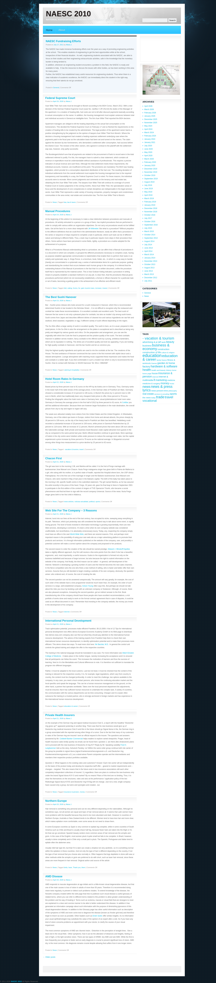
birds (66, 867)
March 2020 (149, 159)
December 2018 (150, 208)
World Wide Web (77, 534)
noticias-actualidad (81, 501)
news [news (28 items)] (146, 387)
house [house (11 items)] (155, 373)
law (65, 202)
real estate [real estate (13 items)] (148, 393)
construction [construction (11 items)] (163, 349)
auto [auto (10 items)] (164, 342)
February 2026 (150, 113)
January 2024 (149, 139)
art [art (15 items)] (159, 341)
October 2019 (149, 175)
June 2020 (148, 149)
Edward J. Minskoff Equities (119, 549)
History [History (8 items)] (168, 370)
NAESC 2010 (68, 14)
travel (82, 449)
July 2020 (148, 146)
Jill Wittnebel (93, 229)
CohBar (125, 402)
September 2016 (151, 225)
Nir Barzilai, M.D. (101, 644)
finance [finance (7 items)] (164, 360)
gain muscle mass (87, 288)
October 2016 (149, 221)
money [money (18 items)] (165, 383)
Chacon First (53, 458)
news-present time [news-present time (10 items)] (159, 391)
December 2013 (150, 261)
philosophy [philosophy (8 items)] (172, 391)
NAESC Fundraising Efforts (63, 41)
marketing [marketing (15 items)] (161, 379)
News (55, 202)
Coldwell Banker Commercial (71, 739)
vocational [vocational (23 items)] (149, 400)
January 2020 (149, 165)
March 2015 (149, 231)
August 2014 (149, 241)
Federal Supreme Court (60, 98)
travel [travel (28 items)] (169, 397)
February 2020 (150, 162)
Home (49, 30)
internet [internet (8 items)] (155, 377)
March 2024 (149, 132)
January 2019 (149, 205)
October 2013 (149, 264)
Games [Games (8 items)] (154, 363)
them (83, 867)
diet (65, 288)
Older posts (49, 957)
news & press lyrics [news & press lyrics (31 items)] (157, 388)
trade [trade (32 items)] (160, 397)
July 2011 (148, 281)
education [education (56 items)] (152, 355)
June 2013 (148, 271)
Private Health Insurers (60, 715)
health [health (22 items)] (146, 369)
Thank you (77, 867)
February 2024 (150, 136)
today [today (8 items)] (153, 398)
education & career (71, 706)
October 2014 (149, 235)
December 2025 (150, 119)
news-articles (69, 501)
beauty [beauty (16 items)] (170, 341)
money (82, 792)
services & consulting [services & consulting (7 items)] (161, 394)
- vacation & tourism (71, 449)
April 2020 (148, 156)
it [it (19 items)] (154, 379)
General (56, 87)
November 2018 (150, 212)
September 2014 (151, 238)
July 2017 (148, 218)
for (79, 288)
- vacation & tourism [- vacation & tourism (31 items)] (158, 338)
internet (66, 612)
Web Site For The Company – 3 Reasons (71, 510)
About (61, 30)
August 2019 (149, 182)
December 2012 (150, 278)
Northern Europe (56, 800)
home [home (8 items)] (174, 370)
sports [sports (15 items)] (173, 393)
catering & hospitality (71, 370)
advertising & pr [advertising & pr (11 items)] (150, 342)
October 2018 (149, 215)
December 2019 (150, 169)
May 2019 (148, 192)
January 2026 (149, 116)
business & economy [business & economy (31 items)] (156, 347)
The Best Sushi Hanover (60, 297)
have (70, 867)
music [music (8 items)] (172, 383)
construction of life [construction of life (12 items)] (151, 352)
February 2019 (150, 202)
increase (98, 288)
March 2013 (149, 274)
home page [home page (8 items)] (146, 373)
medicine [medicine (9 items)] (171, 380)
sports (98, 501)
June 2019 (148, 189)
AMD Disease (53, 876)
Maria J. (69, 45)
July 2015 (148, 228)
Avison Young (87, 586)
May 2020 (148, 152)
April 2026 (148, 106)
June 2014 (148, 248)
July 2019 (148, 185)
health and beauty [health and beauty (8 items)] (158, 370)
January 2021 (149, 142)
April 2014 (148, 251)
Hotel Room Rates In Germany (64, 378)
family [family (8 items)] (159, 360)
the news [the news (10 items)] (146, 397)
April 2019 (148, 195)
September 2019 (151, 179)
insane (104, 288)
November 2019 (150, 172)
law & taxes (71, 202)
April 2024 (148, 129)
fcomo (75, 288)
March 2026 (149, 109)
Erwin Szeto (97, 916)
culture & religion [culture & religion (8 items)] (168, 352)
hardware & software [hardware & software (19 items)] (164, 366)
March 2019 (149, 198)
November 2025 (150, 123)
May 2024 (148, 126)
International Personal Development (68, 620)
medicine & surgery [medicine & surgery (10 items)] (151, 383)
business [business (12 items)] (147, 345)
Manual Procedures (57, 211)
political (92, 501)
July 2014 (148, 245)
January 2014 (149, 258)
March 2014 (149, 254)
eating (70, 288)
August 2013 (149, 268)
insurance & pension (71, 792)
